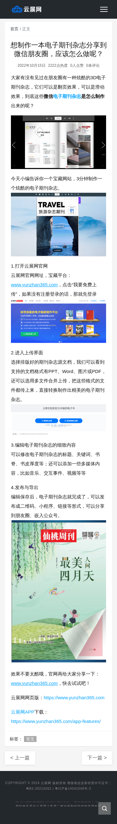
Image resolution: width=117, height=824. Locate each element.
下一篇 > (97, 757)
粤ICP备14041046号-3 (73, 788)
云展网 (46, 783)
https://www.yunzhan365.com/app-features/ (56, 721)
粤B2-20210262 (38, 788)
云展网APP (22, 712)
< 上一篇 (20, 757)
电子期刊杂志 (67, 96)
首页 (14, 29)
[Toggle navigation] (104, 9)
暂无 (30, 739)
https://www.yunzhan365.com (74, 697)
